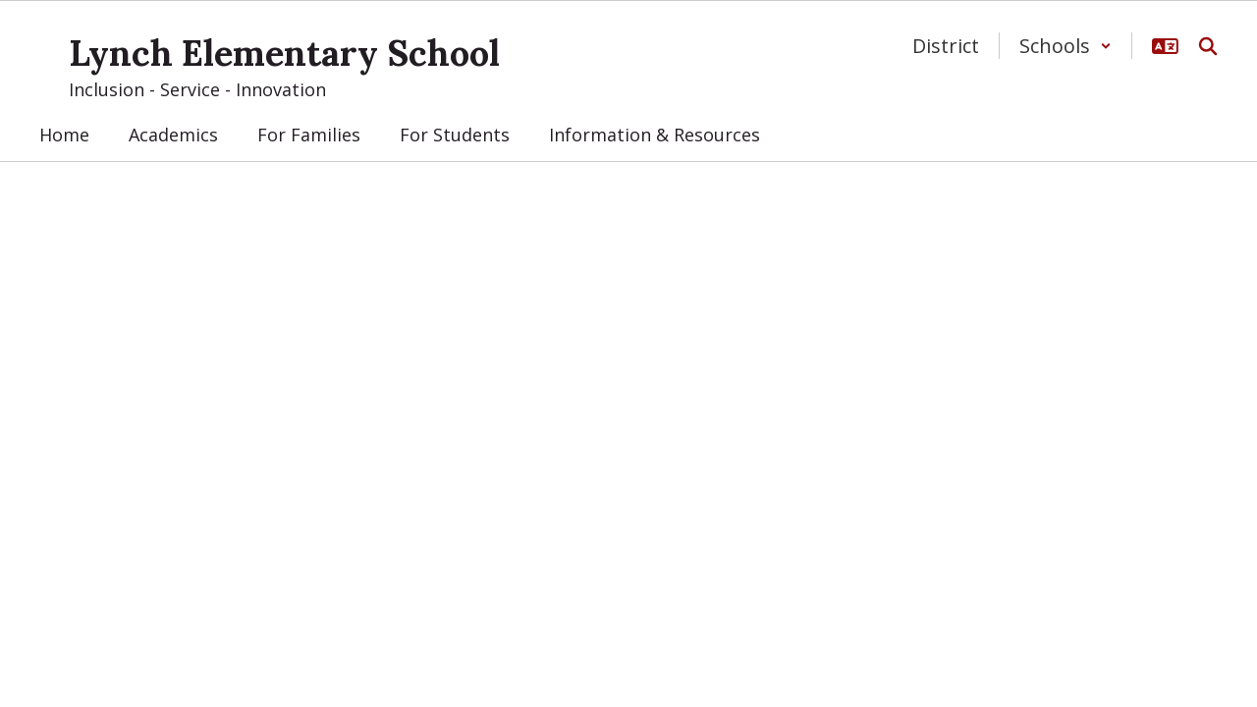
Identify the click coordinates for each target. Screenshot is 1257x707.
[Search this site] (1208, 46)
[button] (1065, 45)
